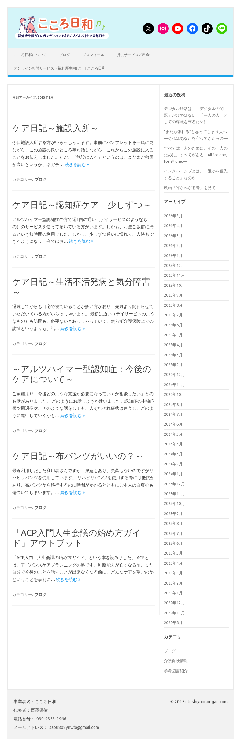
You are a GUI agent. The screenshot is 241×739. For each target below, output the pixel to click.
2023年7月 (173, 533)
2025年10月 (174, 285)
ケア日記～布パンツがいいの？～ (77, 455)
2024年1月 (173, 474)
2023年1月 (173, 593)
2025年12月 (174, 265)
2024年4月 (173, 444)
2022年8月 (173, 622)
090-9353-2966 (51, 718)
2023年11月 (174, 493)
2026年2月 (173, 245)
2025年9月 (173, 295)
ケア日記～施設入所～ (55, 128)
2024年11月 (174, 384)
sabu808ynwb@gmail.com (74, 727)
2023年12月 (174, 484)
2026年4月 (173, 225)
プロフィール (93, 55)
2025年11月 (174, 275)
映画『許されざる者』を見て (190, 187)
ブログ (64, 55)
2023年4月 (173, 563)
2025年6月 (173, 325)
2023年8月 (173, 523)
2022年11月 (174, 613)
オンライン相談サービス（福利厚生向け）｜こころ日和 (60, 68)
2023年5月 (173, 553)
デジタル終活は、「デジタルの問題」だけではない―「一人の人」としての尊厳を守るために (196, 115)
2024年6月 (173, 424)
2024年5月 (173, 434)
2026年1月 (173, 255)
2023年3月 (173, 573)
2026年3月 (173, 235)
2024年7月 (173, 414)
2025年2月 (173, 364)
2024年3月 (173, 454)
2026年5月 (173, 216)
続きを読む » (77, 164)
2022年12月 (174, 603)
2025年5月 (173, 335)
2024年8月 (173, 404)
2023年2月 (173, 583)
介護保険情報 (176, 660)
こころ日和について (30, 55)
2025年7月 (173, 315)
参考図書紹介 (176, 671)
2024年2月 (173, 464)
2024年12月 (174, 374)
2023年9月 (173, 513)
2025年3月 (173, 355)
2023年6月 (173, 543)
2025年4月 (173, 345)
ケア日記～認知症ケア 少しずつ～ (81, 204)
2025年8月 (173, 305)
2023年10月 (174, 503)
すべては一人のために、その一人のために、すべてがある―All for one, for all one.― (196, 154)
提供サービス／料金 (133, 55)
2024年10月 (174, 394)
